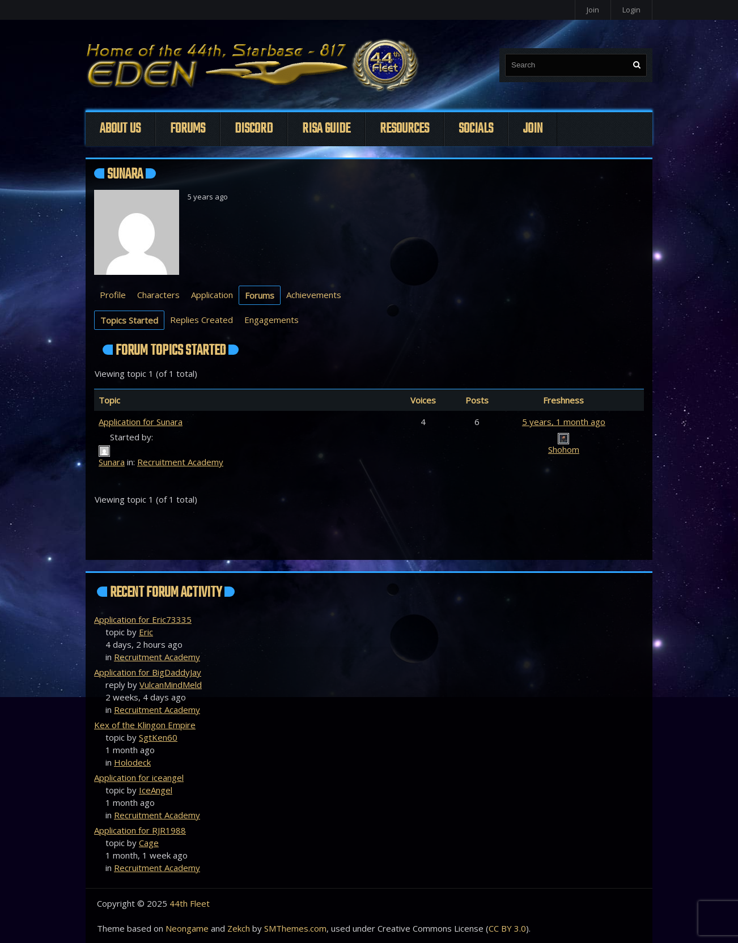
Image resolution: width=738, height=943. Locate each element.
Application (212, 294)
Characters (158, 294)
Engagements (271, 319)
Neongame (187, 928)
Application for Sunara (141, 421)
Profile (113, 294)
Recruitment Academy (180, 462)
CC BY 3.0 (507, 928)
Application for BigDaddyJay (147, 672)
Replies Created (201, 319)
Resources (404, 128)
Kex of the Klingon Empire (145, 724)
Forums (187, 128)
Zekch (238, 928)
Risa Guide (326, 128)
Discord (254, 128)
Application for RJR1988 (140, 830)
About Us (120, 128)
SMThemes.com (295, 928)
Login (631, 10)
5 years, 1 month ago (563, 421)
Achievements (313, 294)
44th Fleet (189, 903)
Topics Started (129, 320)
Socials (476, 128)
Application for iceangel (139, 777)
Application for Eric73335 (143, 619)
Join (593, 10)
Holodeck (132, 762)
